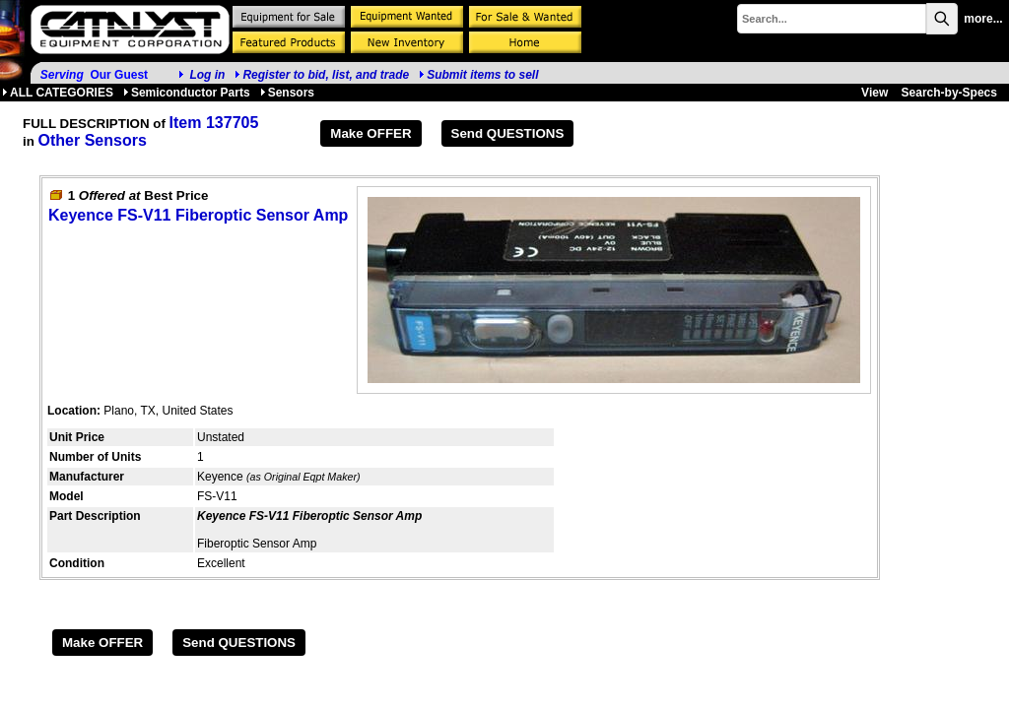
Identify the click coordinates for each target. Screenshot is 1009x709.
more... (983, 19)
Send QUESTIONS (508, 133)
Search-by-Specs (949, 92)
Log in (207, 75)
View (874, 92)
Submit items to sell (478, 75)
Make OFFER (370, 133)
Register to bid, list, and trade (325, 75)
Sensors (287, 92)
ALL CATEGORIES (57, 92)
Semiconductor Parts (186, 92)
